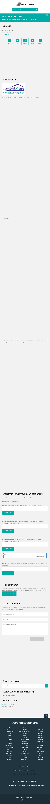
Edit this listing (9, 593)
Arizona (9, 729)
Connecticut (9, 731)
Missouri (9, 743)
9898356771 (5, 34)
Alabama (24, 727)
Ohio (40, 749)
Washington (40, 757)
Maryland (40, 739)
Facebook (25, 41)
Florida (9, 733)
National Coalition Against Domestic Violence (25, 774)
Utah (40, 755)
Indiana (9, 737)
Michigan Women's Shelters (13, 19)
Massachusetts (25, 739)
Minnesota (40, 741)
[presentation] (15, 640)
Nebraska (40, 745)
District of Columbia (24, 731)
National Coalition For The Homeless (25, 770)
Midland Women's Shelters (29, 19)
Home (3, 19)
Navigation (17, 9)
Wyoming (40, 759)
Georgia (25, 733)
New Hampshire (9, 747)
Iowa (9, 735)
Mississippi (25, 743)
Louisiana (9, 739)
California (24, 729)
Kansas (25, 737)
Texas (24, 755)
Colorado (40, 729)
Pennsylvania (40, 751)
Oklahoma (9, 751)
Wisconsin (9, 759)
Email (17, 41)
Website (9, 41)
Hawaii (40, 733)
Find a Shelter (47, 14)
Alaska (9, 727)
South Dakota (40, 753)
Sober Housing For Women (9, 695)
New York (24, 749)
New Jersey (25, 747)
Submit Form (8, 513)
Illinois (40, 735)
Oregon (25, 751)
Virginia (9, 757)
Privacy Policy (25, 801)
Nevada (9, 749)
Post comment (37, 639)
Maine (9, 741)
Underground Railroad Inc (8, 704)
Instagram (40, 41)
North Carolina (9, 745)
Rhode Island (9, 753)
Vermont (24, 757)
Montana (40, 743)
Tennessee (9, 755)
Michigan (24, 741)
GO (46, 686)
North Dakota (24, 745)
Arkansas (40, 727)
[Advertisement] (25, 61)
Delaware (40, 731)
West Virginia (24, 759)
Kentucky (40, 737)
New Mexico (40, 747)
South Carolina (25, 753)
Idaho (24, 735)
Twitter (32, 41)
